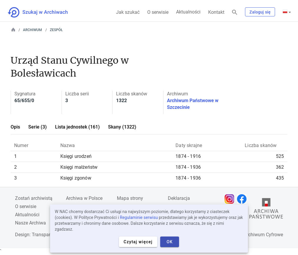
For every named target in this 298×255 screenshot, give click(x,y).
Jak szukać (128, 12)
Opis (15, 127)
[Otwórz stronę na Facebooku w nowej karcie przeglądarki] (243, 199)
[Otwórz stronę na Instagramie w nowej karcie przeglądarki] (231, 199)
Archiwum (32, 30)
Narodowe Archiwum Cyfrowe (252, 234)
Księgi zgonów (75, 178)
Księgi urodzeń (76, 156)
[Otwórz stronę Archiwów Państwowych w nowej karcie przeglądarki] (266, 209)
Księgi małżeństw (79, 167)
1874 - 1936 (188, 167)
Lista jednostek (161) (77, 127)
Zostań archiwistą (33, 198)
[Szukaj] (234, 12)
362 (280, 167)
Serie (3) (37, 127)
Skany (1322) (122, 127)
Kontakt (216, 12)
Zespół (56, 30)
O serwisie (157, 12)
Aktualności (188, 12)
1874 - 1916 (188, 156)
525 (280, 156)
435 (280, 178)
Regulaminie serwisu (139, 217)
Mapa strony (130, 198)
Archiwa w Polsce (84, 198)
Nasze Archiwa (30, 223)
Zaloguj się (260, 12)
